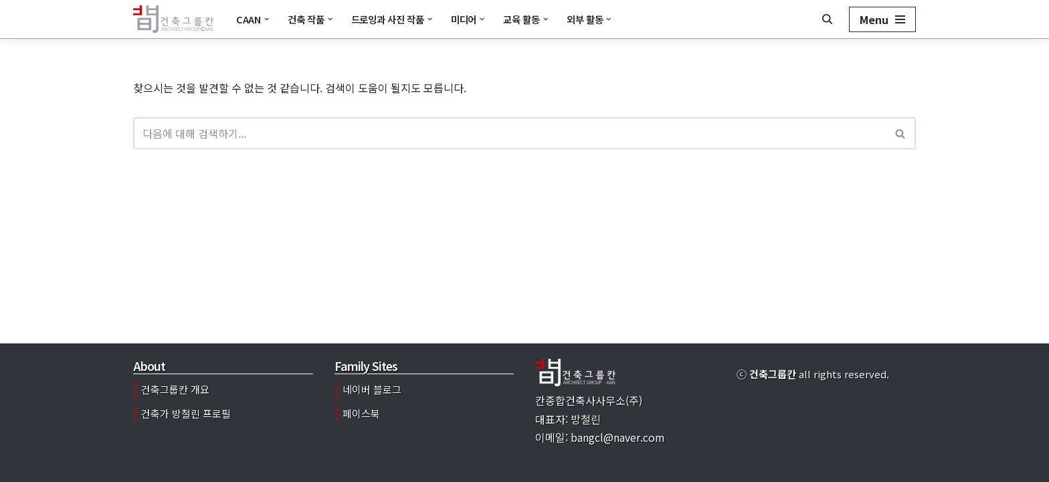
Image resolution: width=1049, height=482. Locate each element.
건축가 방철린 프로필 (186, 413)
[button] (266, 19)
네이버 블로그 (372, 389)
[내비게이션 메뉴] (882, 19)
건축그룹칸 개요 (175, 389)
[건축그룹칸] (173, 19)
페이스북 (361, 413)
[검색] (827, 19)
